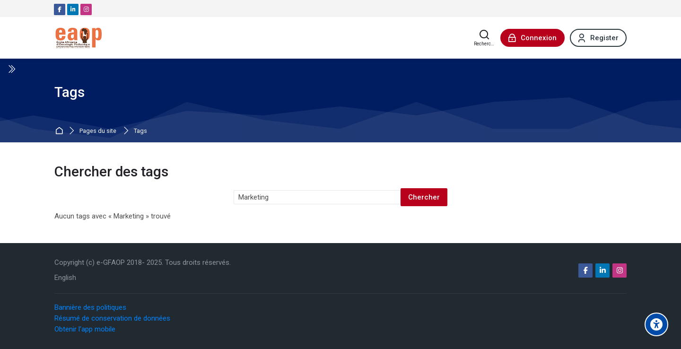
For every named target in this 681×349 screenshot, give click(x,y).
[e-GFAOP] (78, 37)
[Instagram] (86, 9)
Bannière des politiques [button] (90, 307)
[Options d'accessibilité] (656, 324)
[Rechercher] (484, 37)
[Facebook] (59, 9)
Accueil (60, 131)
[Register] (598, 38)
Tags (140, 131)
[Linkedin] (73, 9)
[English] (65, 277)
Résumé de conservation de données (112, 318)
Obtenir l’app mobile (84, 329)
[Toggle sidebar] (11, 69)
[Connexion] (532, 38)
